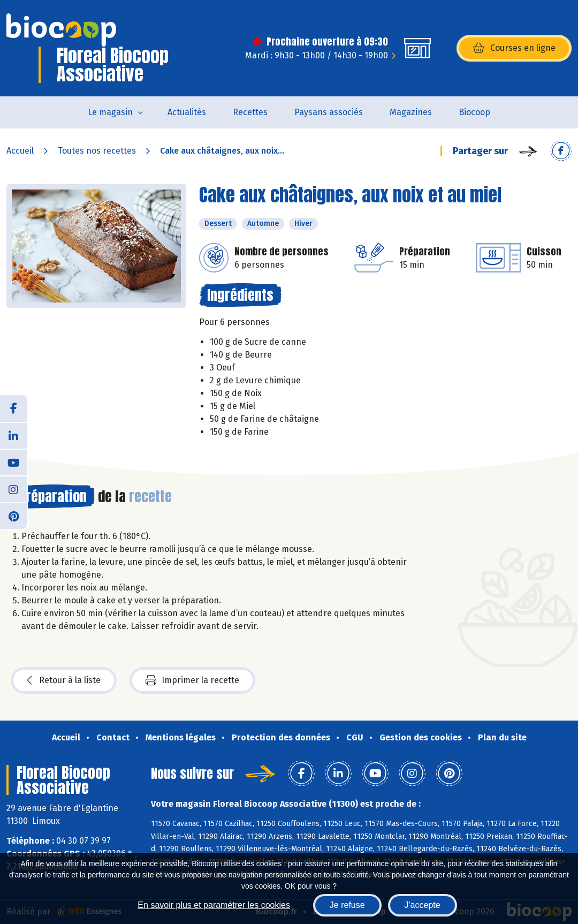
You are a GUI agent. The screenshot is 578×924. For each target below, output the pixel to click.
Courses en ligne (514, 48)
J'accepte (422, 905)
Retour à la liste (64, 680)
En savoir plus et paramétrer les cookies (214, 905)
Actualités (187, 112)
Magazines (411, 112)
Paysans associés (328, 112)
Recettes (250, 112)
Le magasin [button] (110, 112)
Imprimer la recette (192, 680)
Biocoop (474, 112)
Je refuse (347, 905)
